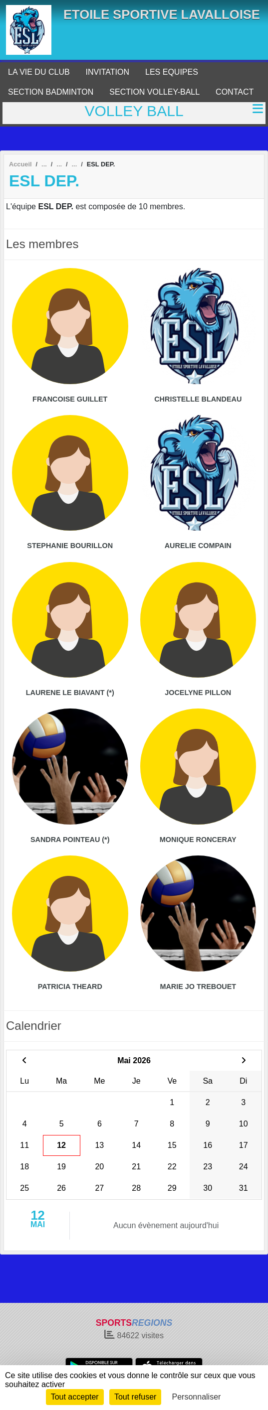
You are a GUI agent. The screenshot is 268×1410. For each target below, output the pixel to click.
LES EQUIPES (171, 72)
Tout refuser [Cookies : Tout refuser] (135, 1397)
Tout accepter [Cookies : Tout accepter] (75, 1397)
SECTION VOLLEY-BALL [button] (154, 92)
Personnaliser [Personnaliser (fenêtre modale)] (196, 1397)
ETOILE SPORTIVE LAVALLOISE (161, 14)
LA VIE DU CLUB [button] (39, 72)
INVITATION (107, 72)
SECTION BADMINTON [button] (50, 92)
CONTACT (235, 92)
